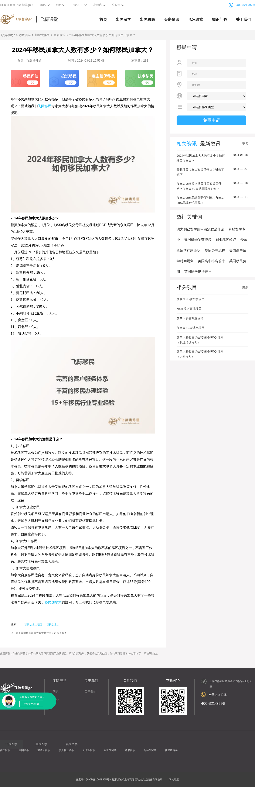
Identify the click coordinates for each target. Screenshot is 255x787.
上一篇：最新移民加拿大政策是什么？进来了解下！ (40, 632)
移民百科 (25, 35)
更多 (245, 143)
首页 (103, 19)
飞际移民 (44, 106)
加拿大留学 (43, 750)
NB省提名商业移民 (189, 308)
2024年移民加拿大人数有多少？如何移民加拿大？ (102, 35)
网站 (56, 691)
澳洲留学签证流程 (197, 240)
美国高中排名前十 (211, 261)
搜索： (15, 624)
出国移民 (147, 19)
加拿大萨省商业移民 (190, 318)
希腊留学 (130, 750)
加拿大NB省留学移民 (190, 299)
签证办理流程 (215, 250)
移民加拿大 (53, 602)
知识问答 (219, 19)
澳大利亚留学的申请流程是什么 (200, 229)
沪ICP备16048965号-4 (99, 779)
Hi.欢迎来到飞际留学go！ (17, 5)
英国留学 (5, 750)
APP (56, 700)
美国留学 (24, 750)
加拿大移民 (42, 35)
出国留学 (123, 19)
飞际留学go (7, 35)
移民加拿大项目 (33, 624)
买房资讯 (171, 19)
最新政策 (59, 35)
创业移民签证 (226, 240)
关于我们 (243, 19)
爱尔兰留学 (88, 750)
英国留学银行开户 (197, 271)
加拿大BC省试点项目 (190, 327)
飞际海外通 (34, 60)
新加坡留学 (171, 750)
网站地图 (174, 779)
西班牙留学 (110, 750)
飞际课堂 (49, 19)
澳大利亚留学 (66, 750)
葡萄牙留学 (150, 750)
